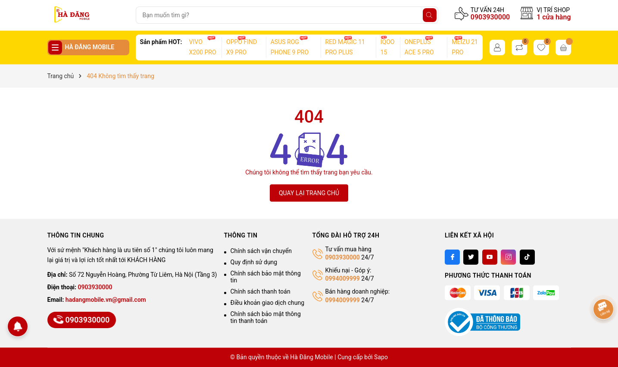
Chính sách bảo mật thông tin (266, 277)
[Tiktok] (527, 257)
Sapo (381, 357)
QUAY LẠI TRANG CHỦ (309, 193)
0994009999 (342, 278)
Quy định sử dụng (254, 262)
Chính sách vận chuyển (261, 250)
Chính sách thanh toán (260, 291)
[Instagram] (508, 257)
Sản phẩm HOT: (161, 41)
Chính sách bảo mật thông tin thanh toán (266, 317)
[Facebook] (452, 257)
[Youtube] (489, 257)
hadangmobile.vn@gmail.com (106, 299)
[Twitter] (470, 257)
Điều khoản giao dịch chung (268, 302)
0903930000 (490, 17)
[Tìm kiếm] (430, 15)
